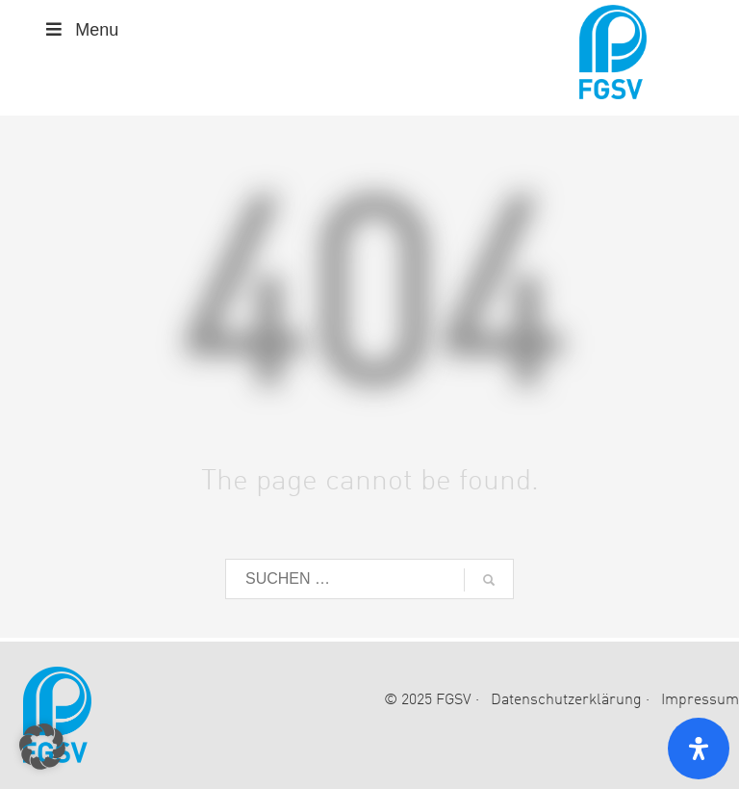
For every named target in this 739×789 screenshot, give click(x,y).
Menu (80, 29)
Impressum (700, 700)
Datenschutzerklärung (566, 700)
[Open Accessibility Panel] (698, 748)
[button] (42, 746)
